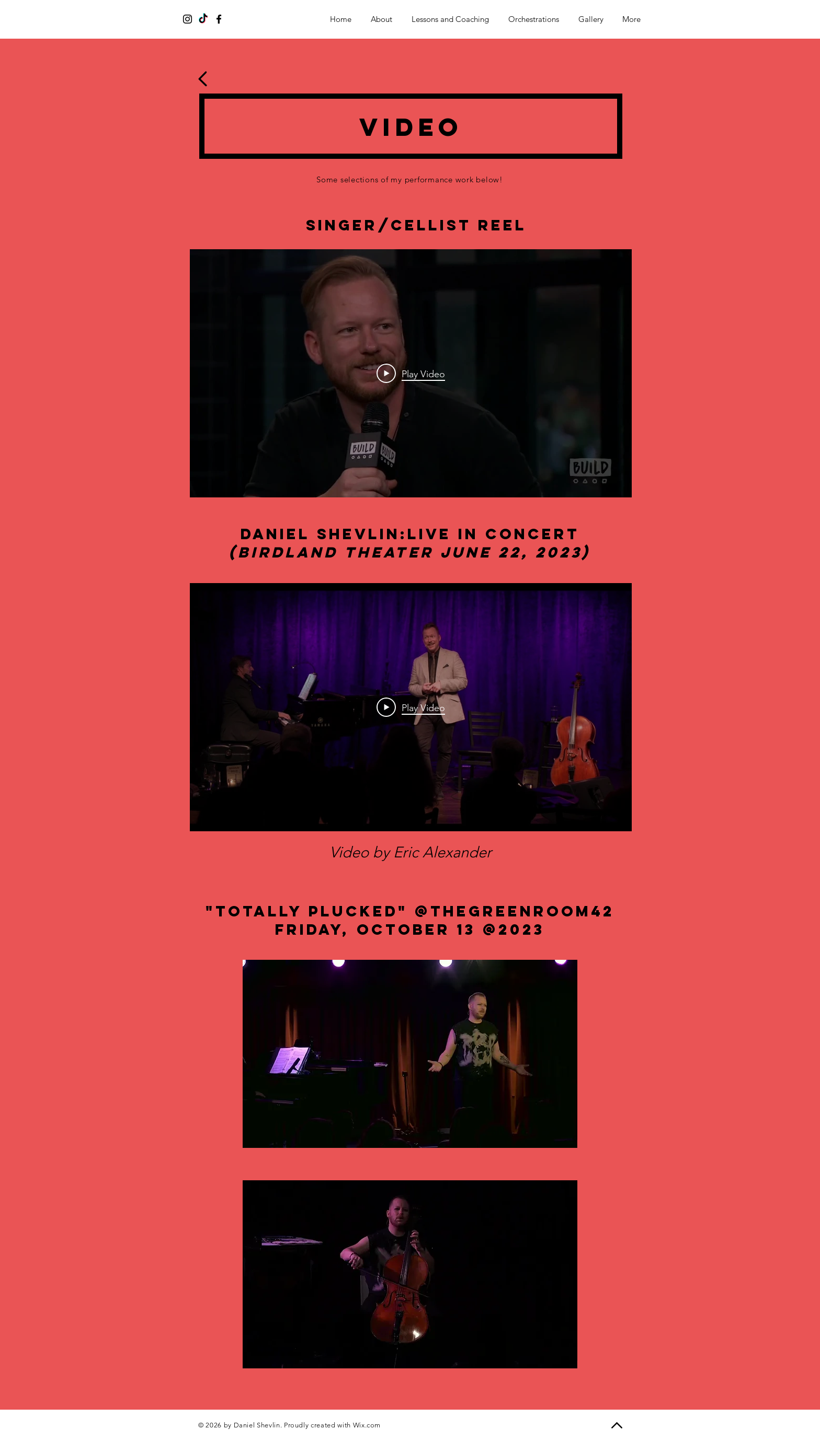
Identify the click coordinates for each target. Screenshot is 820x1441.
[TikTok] (203, 19)
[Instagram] (187, 19)
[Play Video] (411, 373)
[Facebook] (219, 19)
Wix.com (367, 1425)
